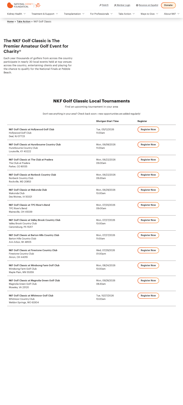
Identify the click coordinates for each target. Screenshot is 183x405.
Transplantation (72, 14)
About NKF (170, 14)
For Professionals (99, 14)
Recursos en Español (148, 5)
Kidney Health (14, 14)
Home (10, 22)
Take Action (124, 14)
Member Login (123, 5)
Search (105, 5)
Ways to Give (148, 14)
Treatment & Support (42, 14)
